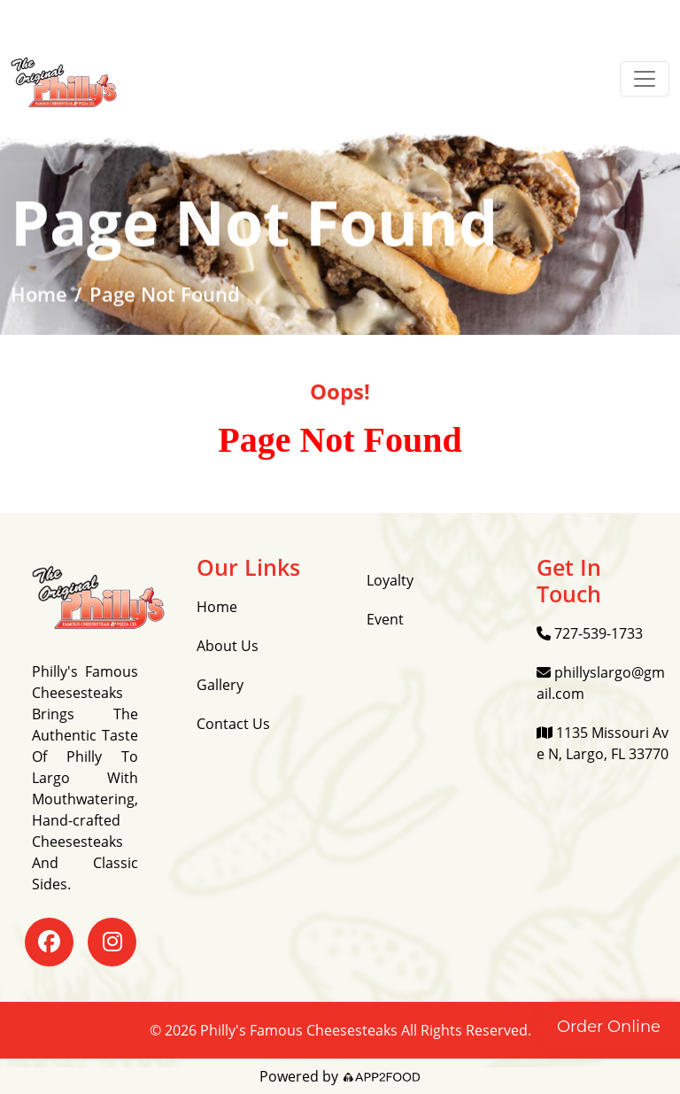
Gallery (220, 684)
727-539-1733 (590, 633)
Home (39, 295)
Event (385, 619)
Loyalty (390, 580)
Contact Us (233, 723)
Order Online (609, 1026)
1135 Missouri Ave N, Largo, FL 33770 (602, 743)
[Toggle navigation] (644, 79)
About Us (228, 646)
